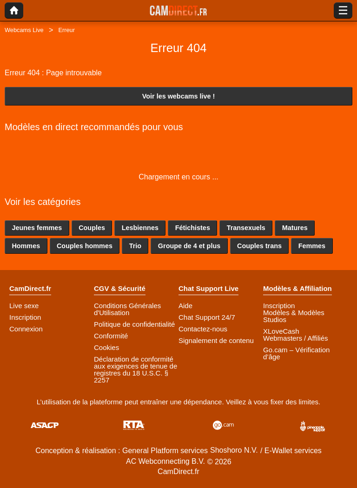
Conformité (111, 336)
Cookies (106, 347)
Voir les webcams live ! (178, 96)
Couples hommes (84, 246)
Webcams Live (24, 29)
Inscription (25, 317)
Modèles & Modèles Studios (293, 316)
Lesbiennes (140, 227)
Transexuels (246, 227)
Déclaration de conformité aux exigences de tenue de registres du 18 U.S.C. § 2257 (135, 369)
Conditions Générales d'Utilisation (127, 309)
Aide (185, 306)
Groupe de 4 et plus (189, 246)
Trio (135, 246)
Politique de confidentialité (134, 324)
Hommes (26, 246)
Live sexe (24, 306)
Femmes (311, 246)
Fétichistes (192, 227)
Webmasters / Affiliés (295, 338)
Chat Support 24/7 (206, 317)
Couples (92, 227)
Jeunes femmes (37, 227)
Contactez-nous (202, 329)
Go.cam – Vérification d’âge (296, 353)
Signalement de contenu (216, 340)
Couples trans (259, 246)
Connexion (26, 329)
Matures (295, 227)
